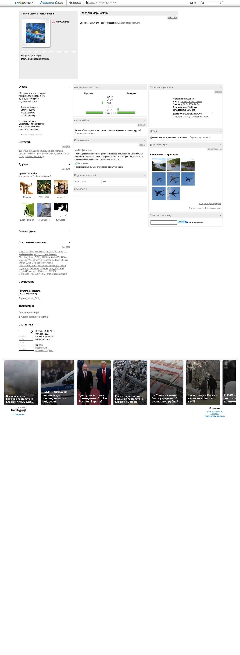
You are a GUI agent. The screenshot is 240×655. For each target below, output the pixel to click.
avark (40, 265)
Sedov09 (56, 260)
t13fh (38, 271)
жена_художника (49, 274)
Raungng (47, 260)
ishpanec (44, 268)
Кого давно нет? (27, 176)
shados (32, 271)
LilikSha (63, 257)
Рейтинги (77, 2)
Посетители (41, 348)
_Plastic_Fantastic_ (28, 265)
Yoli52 (50, 263)
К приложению (214, 149)
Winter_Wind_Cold (27, 263)
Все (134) (172, 17)
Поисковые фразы (44, 350)
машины (23, 154)
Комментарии (47, 14)
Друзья (34, 14)
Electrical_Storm (26, 257)
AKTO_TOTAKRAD (43, 254)
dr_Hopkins (24, 268)
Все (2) (142, 145)
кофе (36, 151)
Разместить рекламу (215, 416)
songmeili (60, 197)
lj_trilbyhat (43, 317)
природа (53, 154)
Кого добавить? (43, 176)
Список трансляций (29, 312)
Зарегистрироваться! (129, 23)
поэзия (45, 154)
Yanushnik (41, 263)
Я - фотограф (85, 150)
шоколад (39, 156)
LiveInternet (24, 3)
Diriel (54, 254)
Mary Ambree (53, 22)
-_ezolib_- (23, 251)
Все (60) (66, 247)
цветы (28, 156)
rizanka (60, 268)
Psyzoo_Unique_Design (30, 298)
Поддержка (191, 3)
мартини (59, 151)
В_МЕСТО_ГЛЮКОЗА (29, 274)
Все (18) (66, 146)
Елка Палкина (27, 220)
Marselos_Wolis (26, 260)
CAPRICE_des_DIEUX (191, 101)
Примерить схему (181, 117)
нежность (32, 154)
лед (48, 151)
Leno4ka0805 (52, 257)
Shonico (64, 260)
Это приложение (196, 208)
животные (23, 151)
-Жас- (31, 251)
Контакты (214, 414)
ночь (39, 154)
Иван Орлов (44, 220)
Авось (92, 2)
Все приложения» (213, 208)
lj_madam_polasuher (28, 317)
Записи (25, 14)
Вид (196, 3)
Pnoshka (38, 260)
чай (33, 156)
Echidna (27, 197)
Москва (45, 59)
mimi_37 (53, 268)
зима (31, 151)
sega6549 (23, 271)
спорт (21, 156)
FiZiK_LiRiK (40, 257)
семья (61, 154)
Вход (60, 2)
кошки (43, 151)
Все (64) (66, 169)
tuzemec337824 (48, 271)
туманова (60, 220)
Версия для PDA (215, 411)
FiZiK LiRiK (43, 197)
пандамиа (62, 274)
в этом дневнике (195, 222)
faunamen (34, 268)
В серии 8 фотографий (210, 203)
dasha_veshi (60, 265)
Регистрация (48, 2)
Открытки (83, 163)
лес (52, 151)
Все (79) (142, 125)
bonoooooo (48, 265)
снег (67, 154)
